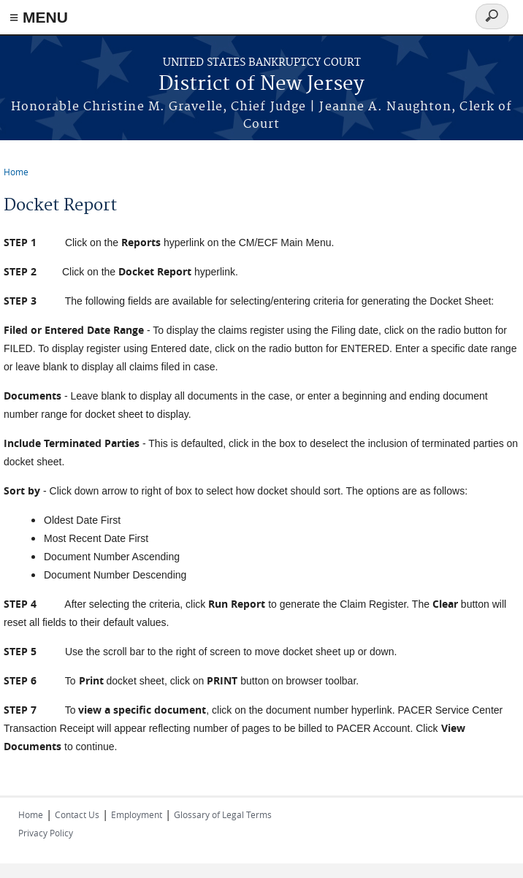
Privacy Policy (45, 833)
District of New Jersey (261, 84)
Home (16, 171)
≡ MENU (38, 17)
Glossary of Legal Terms (223, 814)
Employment (136, 814)
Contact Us (77, 814)
